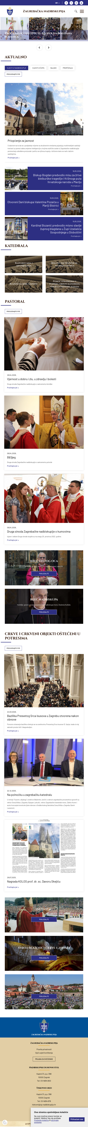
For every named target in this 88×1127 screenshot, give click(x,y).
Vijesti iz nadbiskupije (17, 68)
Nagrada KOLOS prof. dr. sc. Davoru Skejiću (33, 881)
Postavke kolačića (41, 1120)
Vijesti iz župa (39, 68)
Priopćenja (70, 68)
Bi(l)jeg (11, 457)
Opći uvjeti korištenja (44, 1053)
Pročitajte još (13, 158)
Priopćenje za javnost (21, 140)
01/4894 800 (46, 1081)
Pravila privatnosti (44, 1050)
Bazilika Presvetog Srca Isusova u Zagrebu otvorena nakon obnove (43, 717)
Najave (55, 68)
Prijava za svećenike (44, 1059)
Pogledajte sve (13, 74)
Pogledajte (44, 574)
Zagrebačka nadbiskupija (44, 11)
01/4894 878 (46, 1101)
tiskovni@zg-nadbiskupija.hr (44, 1105)
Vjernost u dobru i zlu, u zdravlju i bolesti (31, 379)
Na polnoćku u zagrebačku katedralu (29, 795)
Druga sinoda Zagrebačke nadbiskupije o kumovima (38, 532)
